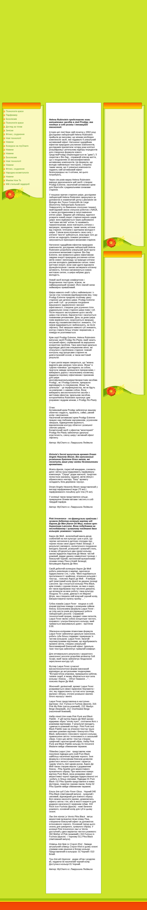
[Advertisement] (50, 50)
